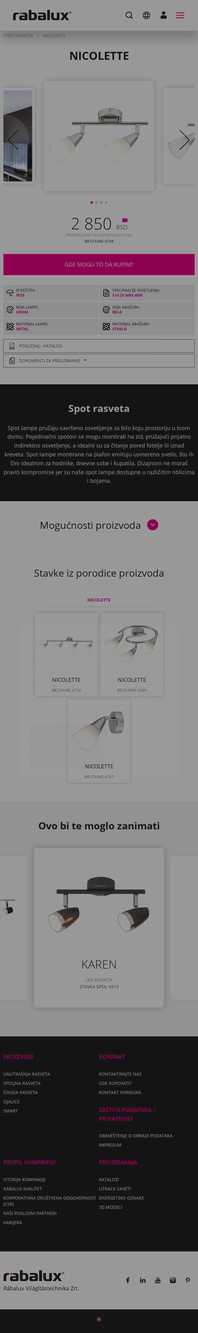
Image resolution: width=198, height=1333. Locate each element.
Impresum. (50, 676)
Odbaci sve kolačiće (65, 709)
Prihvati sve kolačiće (67, 725)
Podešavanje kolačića (68, 694)
